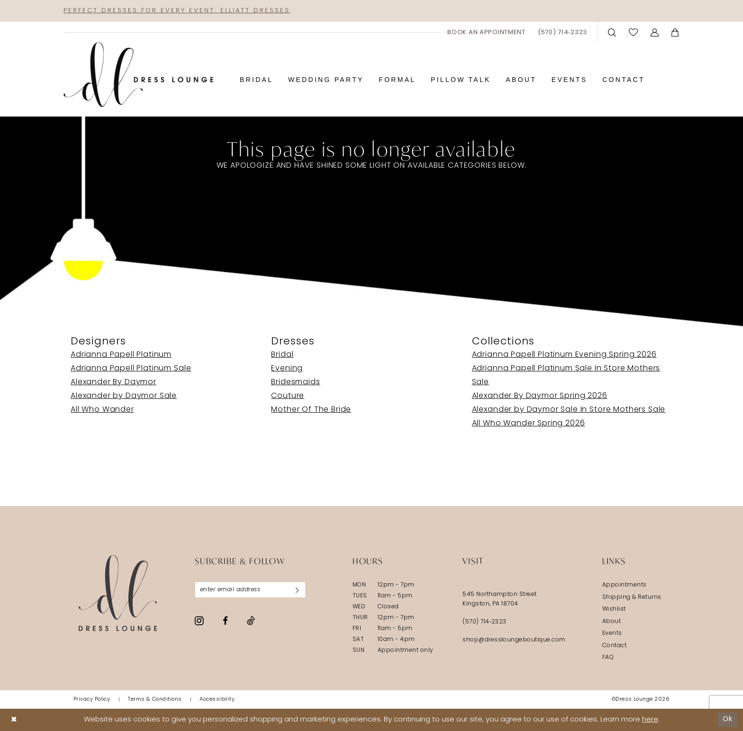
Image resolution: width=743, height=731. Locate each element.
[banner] (138, 75)
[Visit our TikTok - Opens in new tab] (251, 620)
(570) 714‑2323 (484, 622)
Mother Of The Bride (311, 410)
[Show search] (612, 32)
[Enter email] (250, 590)
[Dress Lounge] (118, 593)
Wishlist (614, 609)
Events (612, 633)
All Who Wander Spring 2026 (528, 423)
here (650, 719)
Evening (287, 368)
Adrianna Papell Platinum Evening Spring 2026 (564, 355)
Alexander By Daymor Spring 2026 (539, 396)
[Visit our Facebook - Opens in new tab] (225, 620)
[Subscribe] (297, 590)
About (611, 621)
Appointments (624, 585)
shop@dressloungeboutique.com (514, 640)
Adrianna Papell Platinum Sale (131, 368)
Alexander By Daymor (113, 382)
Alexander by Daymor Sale (124, 396)
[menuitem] (486, 32)
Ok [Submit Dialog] (728, 719)
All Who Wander (102, 410)
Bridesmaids (295, 382)
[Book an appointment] (486, 32)
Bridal (282, 355)
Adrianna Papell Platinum (121, 355)
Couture (287, 396)
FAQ (608, 657)
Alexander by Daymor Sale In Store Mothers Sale (569, 410)
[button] (654, 32)
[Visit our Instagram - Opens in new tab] (199, 620)
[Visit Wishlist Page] (633, 32)
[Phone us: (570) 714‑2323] (562, 32)
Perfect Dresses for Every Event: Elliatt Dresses (176, 11)
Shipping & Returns (631, 597)
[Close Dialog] (14, 720)
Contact (614, 646)
